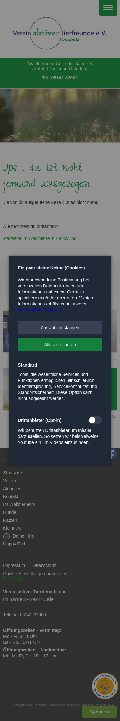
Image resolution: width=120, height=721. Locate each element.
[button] (60, 327)
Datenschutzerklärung (39, 309)
